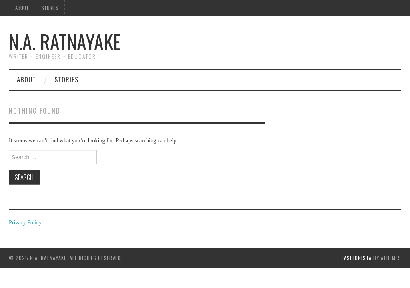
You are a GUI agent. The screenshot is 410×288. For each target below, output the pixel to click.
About (22, 8)
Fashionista (357, 258)
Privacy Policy (25, 223)
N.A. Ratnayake (65, 41)
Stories (49, 8)
